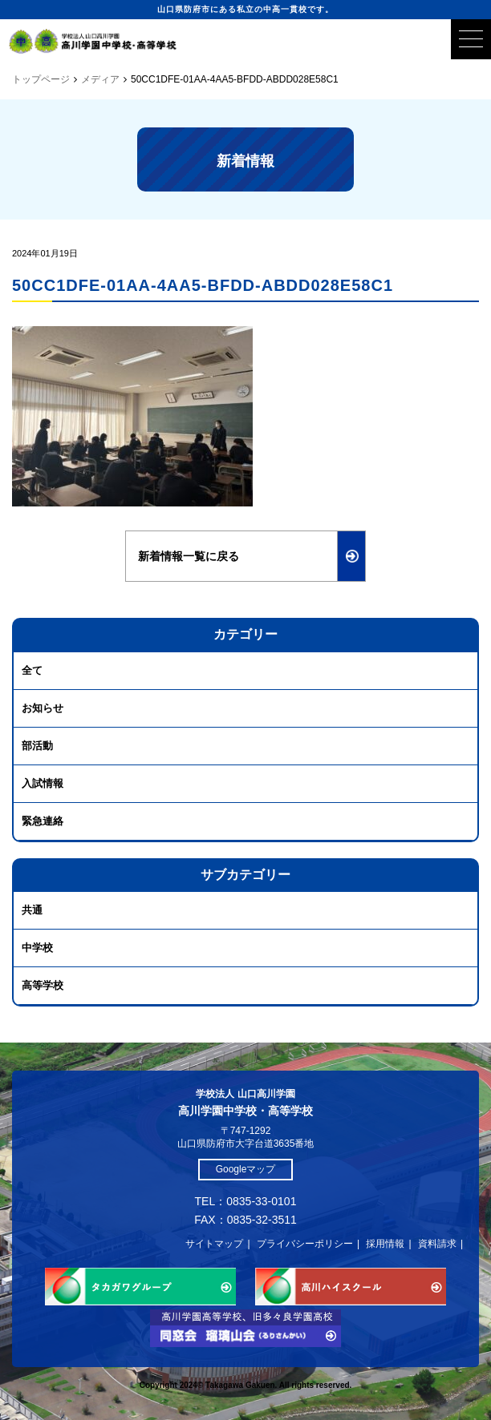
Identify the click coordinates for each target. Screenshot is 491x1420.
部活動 (37, 746)
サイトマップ (214, 1243)
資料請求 (437, 1243)
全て (32, 670)
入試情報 (42, 783)
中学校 (37, 948)
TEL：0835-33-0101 (246, 1201)
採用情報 (385, 1243)
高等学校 (42, 985)
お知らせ (42, 708)
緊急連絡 (42, 821)
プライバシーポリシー (305, 1243)
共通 (32, 910)
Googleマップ (246, 1169)
